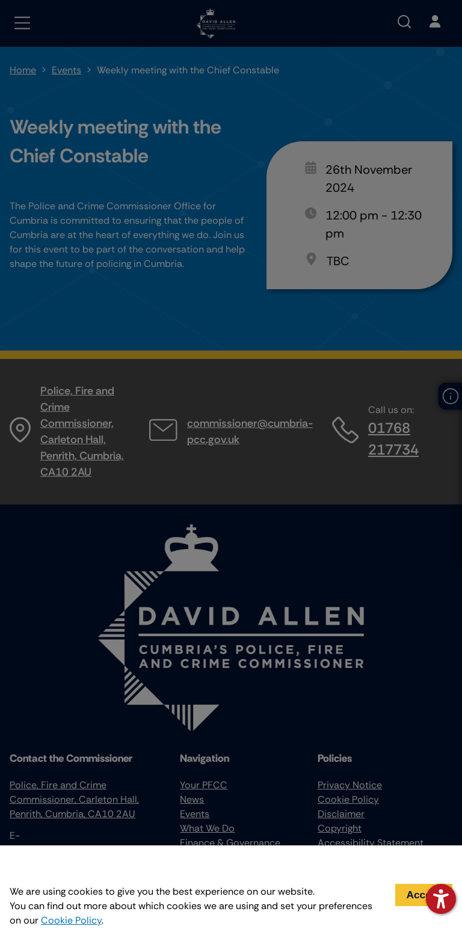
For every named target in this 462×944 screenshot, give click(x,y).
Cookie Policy (71, 920)
